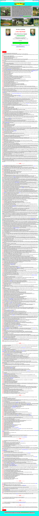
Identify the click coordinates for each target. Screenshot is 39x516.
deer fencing (29, 452)
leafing (10, 118)
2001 (17, 42)
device (7, 463)
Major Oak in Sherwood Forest (21, 502)
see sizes (13, 424)
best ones (17, 493)
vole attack (28, 370)
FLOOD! (5, 165)
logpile (8, 455)
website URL (18, 267)
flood (7, 300)
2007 (27, 42)
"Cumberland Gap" (9, 69)
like (2, 492)
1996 (13, 42)
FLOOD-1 (3, 351)
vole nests (11, 367)
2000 (15, 42)
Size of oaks (16, 320)
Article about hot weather (25, 449)
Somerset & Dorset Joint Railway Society (17, 93)
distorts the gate (23, 347)
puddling (19, 325)
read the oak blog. (21, 15)
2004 (22, 42)
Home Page (37, 0)
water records (14, 130)
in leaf (10, 303)
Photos (32, 71)
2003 (20, 42)
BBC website (24, 485)
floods (19, 192)
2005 (24, 42)
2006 (25, 42)
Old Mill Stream (34, 70)
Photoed (11, 280)
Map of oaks (19, 428)
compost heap (8, 354)
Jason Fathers (5, 338)
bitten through (13, 407)
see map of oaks (16, 427)
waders (14, 350)
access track (23, 350)
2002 (18, 42)
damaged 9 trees (7, 122)
